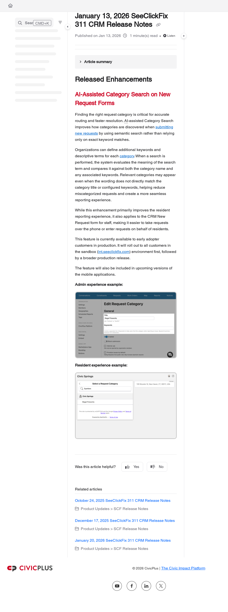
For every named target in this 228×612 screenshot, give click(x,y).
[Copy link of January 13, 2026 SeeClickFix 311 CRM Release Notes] (158, 25)
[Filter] (60, 22)
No (157, 467)
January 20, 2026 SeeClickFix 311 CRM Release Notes (123, 540)
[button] (34, 22)
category (127, 156)
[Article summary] (126, 62)
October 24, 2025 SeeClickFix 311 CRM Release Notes (122, 500)
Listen (169, 35)
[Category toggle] (68, 26)
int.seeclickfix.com (113, 251)
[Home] (10, 6)
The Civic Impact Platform (183, 568)
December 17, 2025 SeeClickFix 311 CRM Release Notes (125, 520)
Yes (132, 467)
